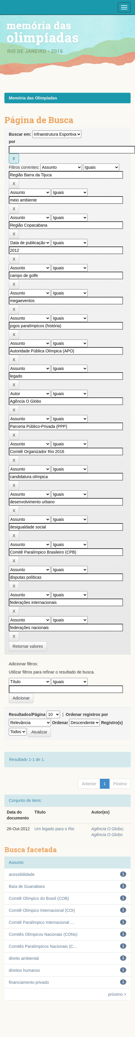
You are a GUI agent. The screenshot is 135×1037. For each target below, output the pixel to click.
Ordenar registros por (87, 714)
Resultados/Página (27, 714)
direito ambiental (24, 958)
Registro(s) (112, 722)
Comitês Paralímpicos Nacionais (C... (43, 946)
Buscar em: (20, 134)
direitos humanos (24, 970)
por (12, 141)
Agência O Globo (107, 828)
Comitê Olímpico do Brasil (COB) (39, 898)
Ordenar (60, 722)
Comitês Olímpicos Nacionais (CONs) (43, 934)
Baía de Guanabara (27, 886)
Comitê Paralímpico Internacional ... (41, 922)
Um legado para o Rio (54, 828)
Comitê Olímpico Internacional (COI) (42, 910)
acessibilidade (22, 874)
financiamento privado (29, 982)
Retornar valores (28, 646)
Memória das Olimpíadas (33, 98)
